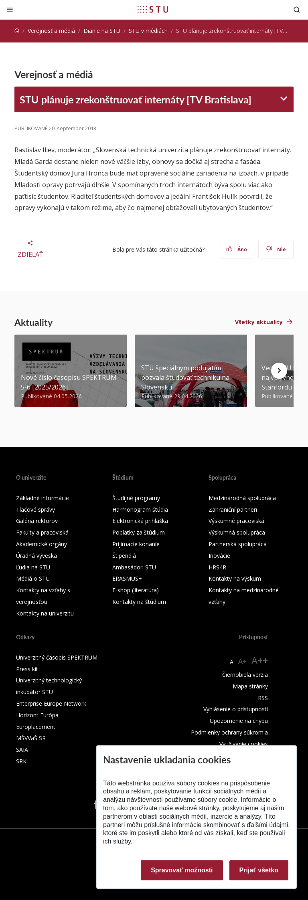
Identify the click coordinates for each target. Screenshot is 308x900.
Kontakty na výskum (235, 578)
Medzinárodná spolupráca (242, 498)
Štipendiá (124, 555)
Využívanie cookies (243, 744)
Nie (276, 249)
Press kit (27, 669)
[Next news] (279, 371)
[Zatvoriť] (10, 9)
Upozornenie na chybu (239, 720)
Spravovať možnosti (182, 870)
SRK (21, 761)
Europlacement (35, 726)
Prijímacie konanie (136, 544)
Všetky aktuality (259, 322)
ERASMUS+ (127, 578)
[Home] (16, 30)
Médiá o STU (33, 578)
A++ (259, 660)
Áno (236, 249)
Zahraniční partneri (233, 509)
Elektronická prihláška (140, 521)
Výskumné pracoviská (236, 521)
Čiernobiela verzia (245, 674)
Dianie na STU (101, 30)
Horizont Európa (37, 715)
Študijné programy (136, 498)
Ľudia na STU (33, 567)
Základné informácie (42, 498)
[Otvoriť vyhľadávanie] (297, 9)
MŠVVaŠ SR (31, 738)
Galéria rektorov (37, 521)
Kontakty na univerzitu (45, 613)
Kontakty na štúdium (139, 601)
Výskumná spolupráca (237, 532)
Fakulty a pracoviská (42, 532)
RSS (263, 698)
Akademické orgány (41, 544)
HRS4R (217, 567)
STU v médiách (148, 30)
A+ (242, 661)
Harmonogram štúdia (140, 509)
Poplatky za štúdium (138, 532)
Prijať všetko (259, 870)
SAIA (22, 749)
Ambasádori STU (134, 567)
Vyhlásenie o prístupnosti (235, 709)
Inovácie (219, 555)
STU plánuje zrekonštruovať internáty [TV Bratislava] (135, 99)
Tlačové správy (35, 509)
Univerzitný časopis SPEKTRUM (56, 657)
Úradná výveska (36, 555)
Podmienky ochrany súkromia (229, 732)
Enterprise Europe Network (51, 703)
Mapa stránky (250, 686)
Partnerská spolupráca (238, 544)
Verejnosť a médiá (51, 30)
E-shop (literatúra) (135, 590)
